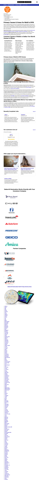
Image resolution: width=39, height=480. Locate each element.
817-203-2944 (6, 34)
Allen (5, 309)
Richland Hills (7, 450)
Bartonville (6, 322)
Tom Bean (6, 471)
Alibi (5, 308)
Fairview (6, 360)
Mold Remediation (11, 4)
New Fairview (7, 429)
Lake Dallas (25, 31)
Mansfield (6, 417)
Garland (6, 373)
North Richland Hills (8, 432)
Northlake (6, 433)
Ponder (6, 442)
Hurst (5, 392)
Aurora (6, 317)
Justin (6, 397)
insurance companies (25, 95)
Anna (5, 312)
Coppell (6, 344)
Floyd (5, 366)
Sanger (6, 460)
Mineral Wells (7, 423)
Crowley (6, 348)
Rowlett (6, 456)
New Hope (6, 430)
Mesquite (6, 420)
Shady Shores (7, 462)
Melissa (6, 419)
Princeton (6, 444)
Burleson (6, 331)
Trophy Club (7, 473)
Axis (5, 318)
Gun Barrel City (7, 382)
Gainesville (6, 372)
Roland (6, 455)
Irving (20, 31)
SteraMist (13, 95)
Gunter (6, 383)
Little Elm (6, 412)
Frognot (6, 371)
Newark (6, 431)
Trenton (6, 472)
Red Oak (6, 447)
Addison (6, 306)
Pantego (6, 437)
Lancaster (6, 406)
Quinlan (6, 446)
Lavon (6, 408)
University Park (7, 474)
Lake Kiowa (7, 405)
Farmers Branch (7, 361)
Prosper (6, 445)
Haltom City (7, 384)
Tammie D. (23, 114)
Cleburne (6, 337)
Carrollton (6, 332)
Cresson (6, 347)
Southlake (6, 466)
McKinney (6, 418)
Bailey (6, 320)
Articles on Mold (18, 4)
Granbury (6, 374)
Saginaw (6, 459)
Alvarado (6, 311)
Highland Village (7, 388)
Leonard (6, 409)
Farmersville (7, 362)
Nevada (6, 428)
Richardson (6, 449)
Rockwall (6, 454)
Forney (6, 368)
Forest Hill (6, 367)
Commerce (6, 342)
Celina (6, 335)
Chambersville (7, 336)
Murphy (6, 425)
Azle (5, 319)
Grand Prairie (7, 375)
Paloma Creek (7, 436)
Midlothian (6, 421)
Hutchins (16, 31)
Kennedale (6, 400)
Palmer (6, 434)
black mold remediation (15, 88)
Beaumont (6, 323)
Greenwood (7, 381)
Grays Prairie (7, 379)
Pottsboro (6, 443)
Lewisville (6, 410)
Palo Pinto (6, 435)
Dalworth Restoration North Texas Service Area (19, 286)
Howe (6, 391)
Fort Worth (6, 369)
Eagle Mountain (7, 357)
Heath (6, 386)
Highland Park (7, 387)
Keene (6, 398)
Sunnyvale (6, 468)
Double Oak (7, 355)
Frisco (6, 370)
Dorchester (7, 354)
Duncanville (7, 356)
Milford (6, 422)
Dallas (6, 349)
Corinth (6, 346)
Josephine (6, 395)
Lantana (6, 407)
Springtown (7, 467)
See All (34, 111)
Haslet (6, 385)
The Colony (7, 469)
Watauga (6, 479)
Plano (6, 441)
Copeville (6, 343)
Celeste (6, 334)
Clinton (6, 338)
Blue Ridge (6, 326)
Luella (6, 416)
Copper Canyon (7, 345)
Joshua (6, 396)
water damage (28, 87)
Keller (6, 399)
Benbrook (6, 325)
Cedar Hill (6, 333)
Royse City (6, 457)
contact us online (7, 107)
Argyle (6, 313)
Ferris (6, 363)
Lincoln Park (7, 411)
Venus (6, 478)
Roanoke (6, 453)
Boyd (5, 329)
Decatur (6, 350)
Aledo (6, 307)
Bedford (6, 324)
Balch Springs (7, 321)
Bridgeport (6, 330)
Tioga (6, 470)
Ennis (5, 358)
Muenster (6, 424)
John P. (5, 114)
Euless (6, 359)
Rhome (6, 448)
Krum (22, 31)
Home (5, 4)
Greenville (6, 380)
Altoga (6, 310)
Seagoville (6, 461)
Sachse (6, 458)
